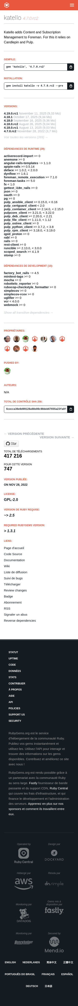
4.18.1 (8, 117)
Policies (14, 708)
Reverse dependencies (20, 620)
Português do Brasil (20, 974)
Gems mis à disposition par (55, 903)
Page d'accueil (14, 548)
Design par (56, 844)
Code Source (13, 554)
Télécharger (12, 584)
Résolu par (56, 873)
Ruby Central (59, 788)
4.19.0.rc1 (11, 113)
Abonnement (13, 602)
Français (48, 974)
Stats (12, 677)
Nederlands (31, 962)
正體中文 (68, 962)
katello (12, 17)
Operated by (25, 846)
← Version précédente (24, 433)
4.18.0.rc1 (11, 127)
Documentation (14, 560)
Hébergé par (25, 873)
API (11, 702)
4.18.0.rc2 (11, 124)
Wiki (7, 566)
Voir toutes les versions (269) (24, 137)
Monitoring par (24, 904)
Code (12, 664)
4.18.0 (8, 120)
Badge (8, 596)
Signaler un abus (15, 614)
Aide (12, 695)
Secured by (55, 933)
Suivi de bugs (13, 578)
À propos (15, 689)
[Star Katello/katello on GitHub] (11, 444)
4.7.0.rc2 (10, 131)
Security (15, 720)
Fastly (33, 783)
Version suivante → (57, 437)
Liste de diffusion (15, 572)
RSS (7, 608)
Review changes (15, 590)
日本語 (48, 986)
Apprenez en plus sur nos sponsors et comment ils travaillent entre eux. (36, 809)
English (10, 962)
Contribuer (17, 683)
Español (67, 974)
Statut (13, 652)
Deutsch (32, 986)
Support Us (17, 714)
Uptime (13, 658)
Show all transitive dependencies (26, 312)
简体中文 (52, 962)
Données (15, 671)
